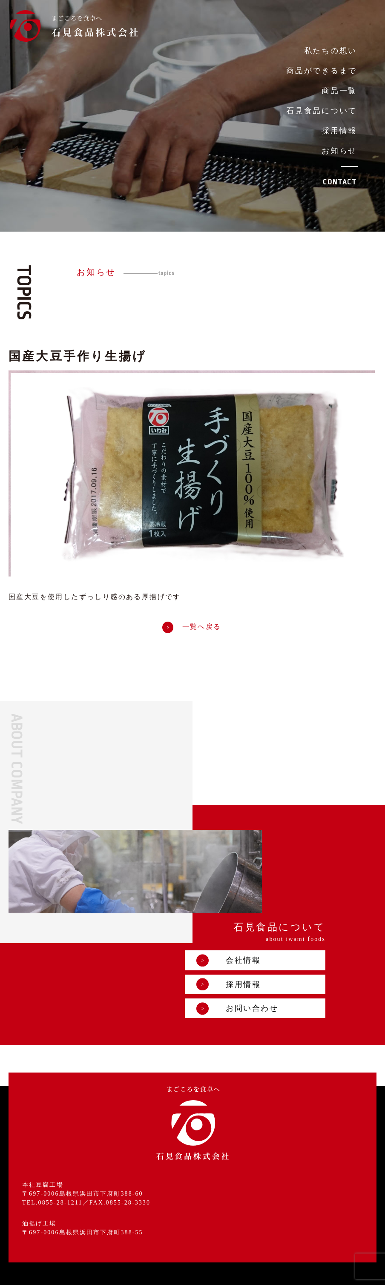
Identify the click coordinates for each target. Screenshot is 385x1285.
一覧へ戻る (191, 627)
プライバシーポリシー (198, 1272)
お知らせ (339, 150)
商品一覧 (339, 90)
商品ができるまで (321, 70)
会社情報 (281, 866)
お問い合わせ (290, 915)
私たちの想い (330, 50)
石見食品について (321, 110)
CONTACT (340, 182)
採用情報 (339, 130)
